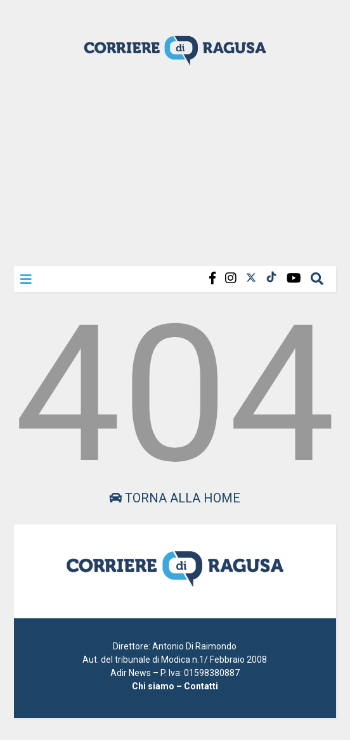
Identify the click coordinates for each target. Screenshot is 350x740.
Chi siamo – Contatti (175, 686)
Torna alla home (174, 498)
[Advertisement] (175, 164)
